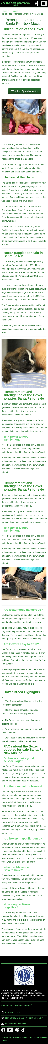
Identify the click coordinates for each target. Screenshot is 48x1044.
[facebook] (3, 1030)
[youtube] (10, 1030)
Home (4, 11)
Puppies (14, 11)
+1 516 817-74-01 (11, 1012)
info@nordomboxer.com (14, 1023)
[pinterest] (17, 1030)
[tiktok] (23, 1030)
